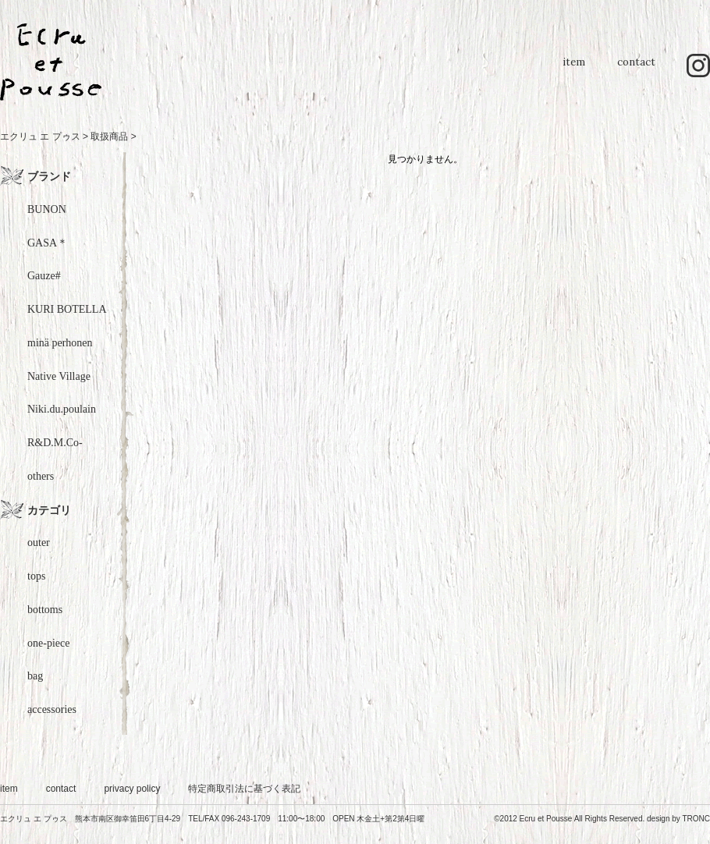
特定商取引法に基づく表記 (244, 788)
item (573, 69)
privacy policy (132, 788)
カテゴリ (49, 510)
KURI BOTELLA (67, 309)
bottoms (44, 609)
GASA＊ (47, 243)
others (40, 476)
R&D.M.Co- (55, 443)
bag (35, 676)
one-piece (48, 643)
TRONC (696, 818)
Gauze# (44, 276)
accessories (51, 709)
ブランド (49, 176)
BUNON (46, 209)
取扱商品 (109, 136)
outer (38, 542)
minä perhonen (60, 343)
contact (636, 69)
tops (36, 576)
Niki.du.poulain (61, 409)
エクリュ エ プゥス (40, 136)
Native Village (59, 376)
